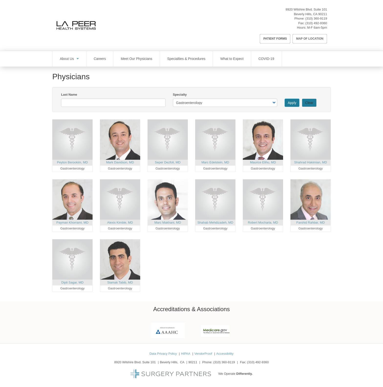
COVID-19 (266, 59)
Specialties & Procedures (186, 59)
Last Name (69, 94)
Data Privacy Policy (163, 353)
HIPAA (185, 353)
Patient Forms (275, 38)
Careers (100, 59)
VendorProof (203, 353)
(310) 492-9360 (316, 23)
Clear (309, 103)
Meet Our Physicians (136, 59)
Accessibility (225, 353)
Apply (292, 103)
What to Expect (232, 59)
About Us (67, 59)
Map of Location (309, 38)
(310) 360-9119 (316, 18)
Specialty (180, 94)
